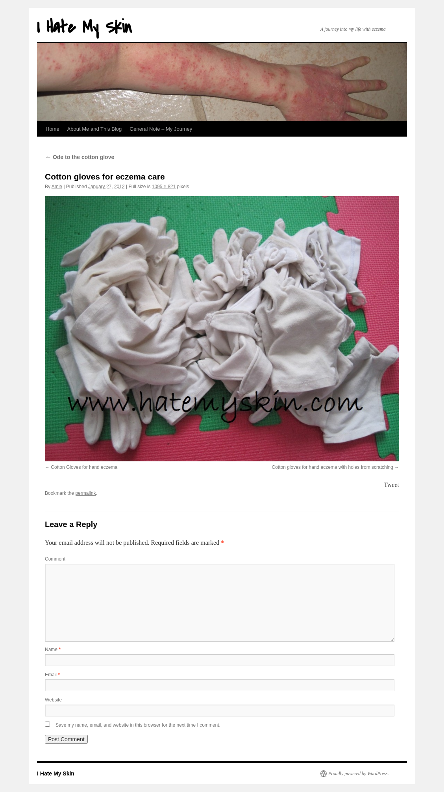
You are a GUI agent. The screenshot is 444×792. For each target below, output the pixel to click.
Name (53, 649)
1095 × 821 (164, 186)
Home (52, 129)
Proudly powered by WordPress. (358, 773)
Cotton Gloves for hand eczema (84, 467)
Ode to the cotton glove (79, 157)
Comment (55, 559)
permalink (85, 493)
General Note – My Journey (161, 129)
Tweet (391, 484)
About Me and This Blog (94, 129)
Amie (57, 186)
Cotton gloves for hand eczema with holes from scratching (332, 467)
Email (52, 674)
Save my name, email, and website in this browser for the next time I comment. (138, 725)
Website (53, 700)
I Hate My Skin (84, 27)
